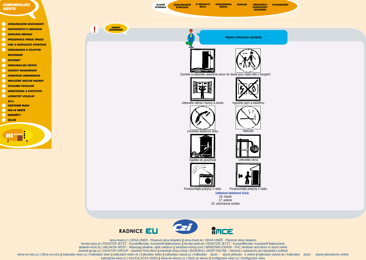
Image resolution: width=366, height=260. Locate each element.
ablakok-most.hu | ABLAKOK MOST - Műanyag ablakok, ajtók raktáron (126, 247)
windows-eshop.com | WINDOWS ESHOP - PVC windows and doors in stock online (231, 247)
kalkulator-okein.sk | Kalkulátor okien (137, 254)
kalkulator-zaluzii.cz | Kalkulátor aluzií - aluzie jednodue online (210, 254)
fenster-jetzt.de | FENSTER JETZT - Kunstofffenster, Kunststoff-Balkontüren (234, 243)
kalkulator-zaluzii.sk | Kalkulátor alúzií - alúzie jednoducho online (303, 254)
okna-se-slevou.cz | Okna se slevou (184, 258)
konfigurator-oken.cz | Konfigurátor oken (238, 258)
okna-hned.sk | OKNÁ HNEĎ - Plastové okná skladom (220, 240)
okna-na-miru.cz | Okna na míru (39, 254)
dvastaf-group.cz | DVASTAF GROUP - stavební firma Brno (117, 250)
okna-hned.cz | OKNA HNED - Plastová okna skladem (145, 240)
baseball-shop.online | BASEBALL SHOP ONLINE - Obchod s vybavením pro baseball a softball (223, 250)
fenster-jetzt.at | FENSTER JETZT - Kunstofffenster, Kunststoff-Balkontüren (131, 243)
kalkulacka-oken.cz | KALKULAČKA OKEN (129, 258)
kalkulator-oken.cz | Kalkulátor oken (86, 254)
